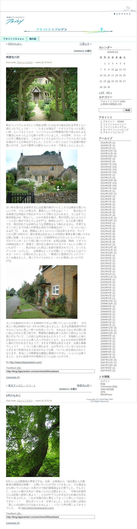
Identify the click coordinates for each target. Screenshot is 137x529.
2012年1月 (106, 244)
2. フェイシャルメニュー (113, 124)
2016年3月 (106, 142)
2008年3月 (106, 351)
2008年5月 (106, 346)
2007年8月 (106, 370)
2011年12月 (107, 247)
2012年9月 (106, 223)
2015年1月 (106, 177)
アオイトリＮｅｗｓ (13, 39)
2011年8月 (106, 258)
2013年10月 (107, 193)
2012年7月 (106, 228)
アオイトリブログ (25, 62)
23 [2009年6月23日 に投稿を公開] (108, 81)
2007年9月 (106, 368)
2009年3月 (106, 319)
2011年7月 (106, 260)
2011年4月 (106, 268)
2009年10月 (107, 303)
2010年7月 (106, 284)
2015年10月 (107, 156)
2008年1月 (106, 357)
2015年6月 (106, 166)
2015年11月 (107, 153)
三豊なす (85, 43)
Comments (109, 386)
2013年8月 (106, 199)
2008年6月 (106, 343)
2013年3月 (106, 209)
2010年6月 (106, 287)
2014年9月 (106, 183)
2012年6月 (106, 231)
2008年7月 (106, 341)
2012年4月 (106, 236)
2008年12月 (107, 327)
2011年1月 (106, 274)
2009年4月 (106, 317)
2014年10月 (107, 180)
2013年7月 (106, 201)
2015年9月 (106, 158)
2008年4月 (106, 349)
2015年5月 (106, 169)
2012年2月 (106, 242)
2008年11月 (107, 330)
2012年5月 (106, 234)
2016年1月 (106, 148)
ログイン (105, 381)
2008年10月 (107, 333)
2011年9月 (106, 255)
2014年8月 (106, 185)
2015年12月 (107, 150)
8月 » (109, 92)
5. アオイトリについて (112, 132)
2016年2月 (106, 145)
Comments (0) (13, 377)
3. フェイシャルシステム (113, 127)
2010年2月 (106, 295)
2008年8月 (106, 338)
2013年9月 (106, 196)
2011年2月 (106, 271)
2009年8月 (106, 309)
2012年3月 (106, 239)
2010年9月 (106, 279)
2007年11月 (107, 362)
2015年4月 (106, 172)
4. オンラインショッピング (115, 129)
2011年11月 (107, 250)
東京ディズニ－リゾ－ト (22, 385)
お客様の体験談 (109, 104)
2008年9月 (106, 335)
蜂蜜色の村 (12, 57)
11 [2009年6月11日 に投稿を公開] (116, 69)
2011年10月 (107, 252)
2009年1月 (106, 325)
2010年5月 (106, 290)
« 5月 (101, 92)
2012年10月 (107, 220)
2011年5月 (106, 266)
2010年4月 (106, 292)
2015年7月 (106, 164)
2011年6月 (106, 263)
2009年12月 (107, 301)
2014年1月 (106, 191)
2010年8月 (106, 282)
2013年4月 (106, 207)
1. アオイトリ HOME (112, 121)
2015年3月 (106, 175)
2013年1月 (106, 215)
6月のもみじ (15, 43)
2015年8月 (106, 161)
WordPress (106, 394)
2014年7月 (106, 188)
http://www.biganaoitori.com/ (25, 362)
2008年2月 (106, 354)
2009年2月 (106, 322)
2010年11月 (107, 276)
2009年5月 (106, 314)
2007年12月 (107, 360)
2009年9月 (106, 306)
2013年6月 (106, 204)
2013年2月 (106, 212)
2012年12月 (107, 217)
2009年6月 (106, 311)
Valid (107, 389)
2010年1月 (106, 298)
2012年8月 (106, 225)
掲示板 (32, 39)
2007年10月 (107, 365)
